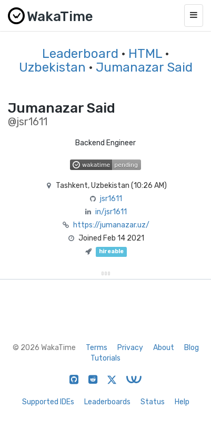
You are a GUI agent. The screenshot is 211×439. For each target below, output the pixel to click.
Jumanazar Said (144, 67)
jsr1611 (111, 198)
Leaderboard (80, 53)
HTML (145, 53)
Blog (191, 347)
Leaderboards (107, 401)
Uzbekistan (52, 67)
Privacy (130, 347)
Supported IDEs (48, 401)
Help (182, 401)
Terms (96, 347)
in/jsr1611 (111, 211)
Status (152, 401)
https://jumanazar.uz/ (111, 225)
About (163, 347)
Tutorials (105, 358)
